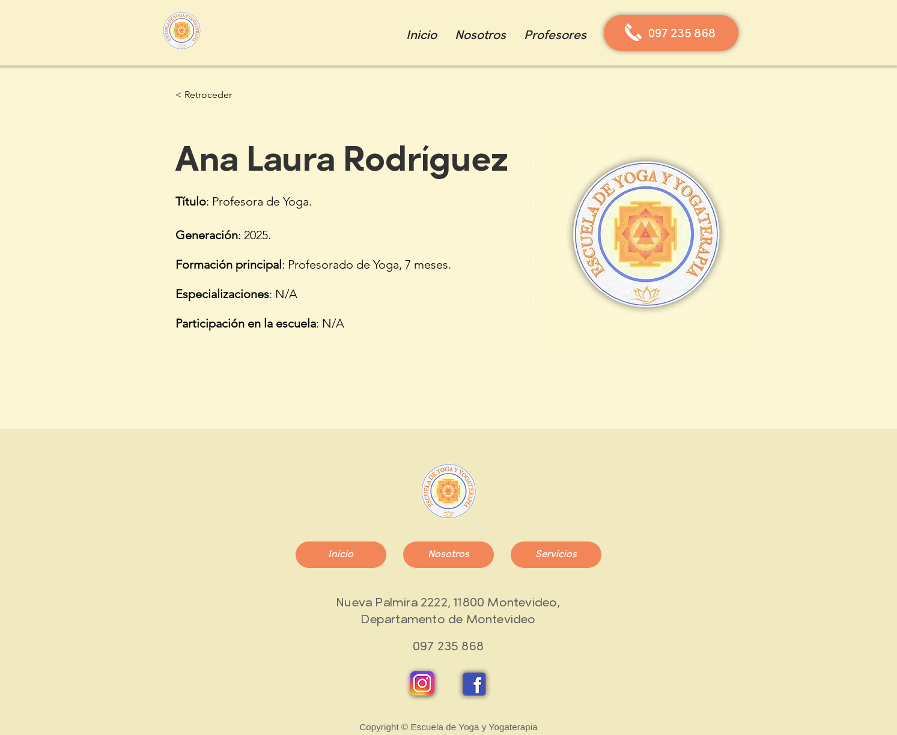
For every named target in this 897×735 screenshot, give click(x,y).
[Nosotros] (448, 554)
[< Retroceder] (203, 95)
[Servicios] (556, 554)
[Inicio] (341, 554)
